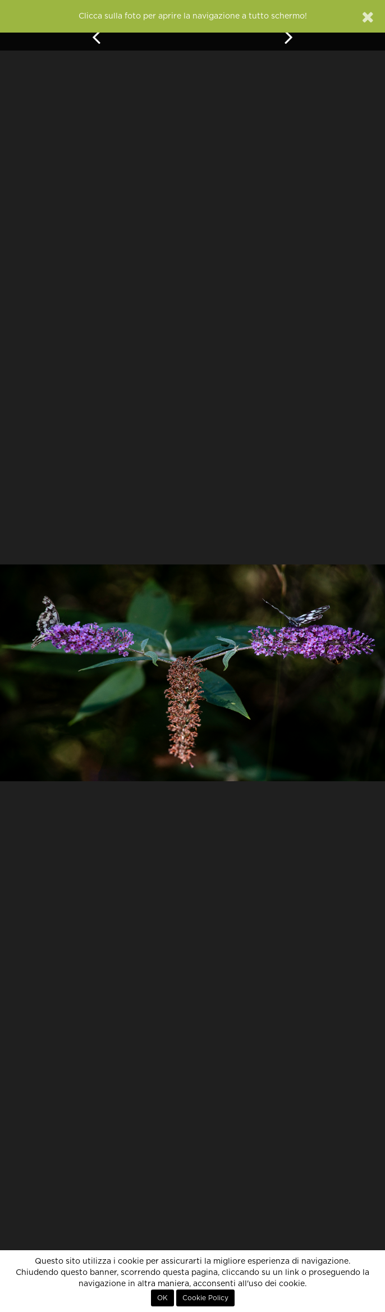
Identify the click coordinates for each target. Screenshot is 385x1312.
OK (162, 1298)
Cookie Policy (205, 1298)
